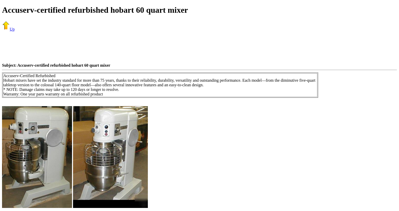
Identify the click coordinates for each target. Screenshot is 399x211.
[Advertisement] (199, 47)
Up (8, 29)
